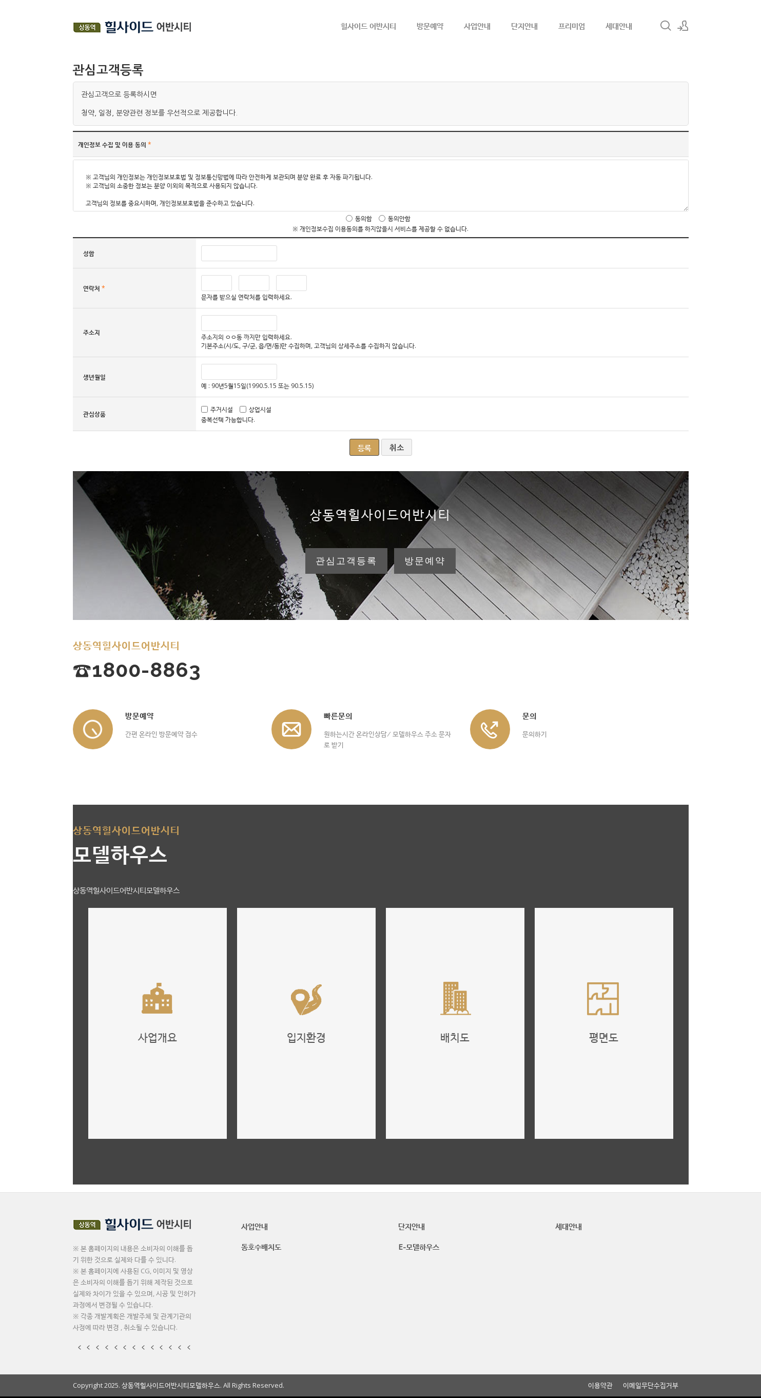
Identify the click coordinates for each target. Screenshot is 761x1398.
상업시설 (260, 409)
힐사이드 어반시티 (368, 26)
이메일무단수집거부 (650, 1385)
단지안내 (524, 26)
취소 (396, 448)
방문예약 (430, 26)
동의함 (363, 218)
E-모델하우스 (418, 1246)
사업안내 (477, 26)
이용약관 (600, 1385)
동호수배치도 (261, 1246)
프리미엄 (571, 26)
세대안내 (619, 26)
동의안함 (399, 218)
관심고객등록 (346, 561)
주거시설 (221, 409)
